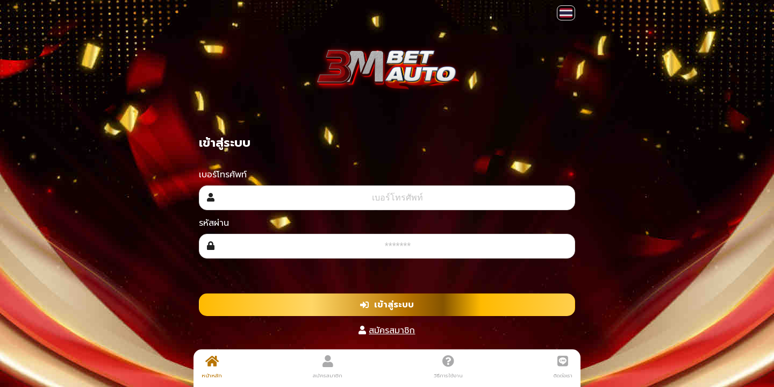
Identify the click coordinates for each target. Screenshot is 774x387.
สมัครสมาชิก (392, 330)
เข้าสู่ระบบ (387, 304)
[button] (566, 12)
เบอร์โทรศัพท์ (223, 174)
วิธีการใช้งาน (448, 367)
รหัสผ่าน (214, 223)
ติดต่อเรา (563, 367)
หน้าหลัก (212, 367)
